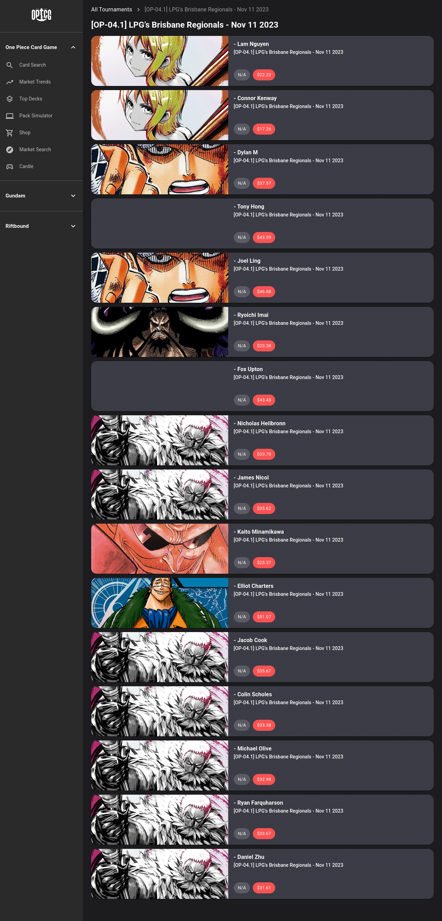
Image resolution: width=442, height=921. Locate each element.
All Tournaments (111, 9)
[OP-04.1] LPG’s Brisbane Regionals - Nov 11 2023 (207, 9)
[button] (41, 47)
